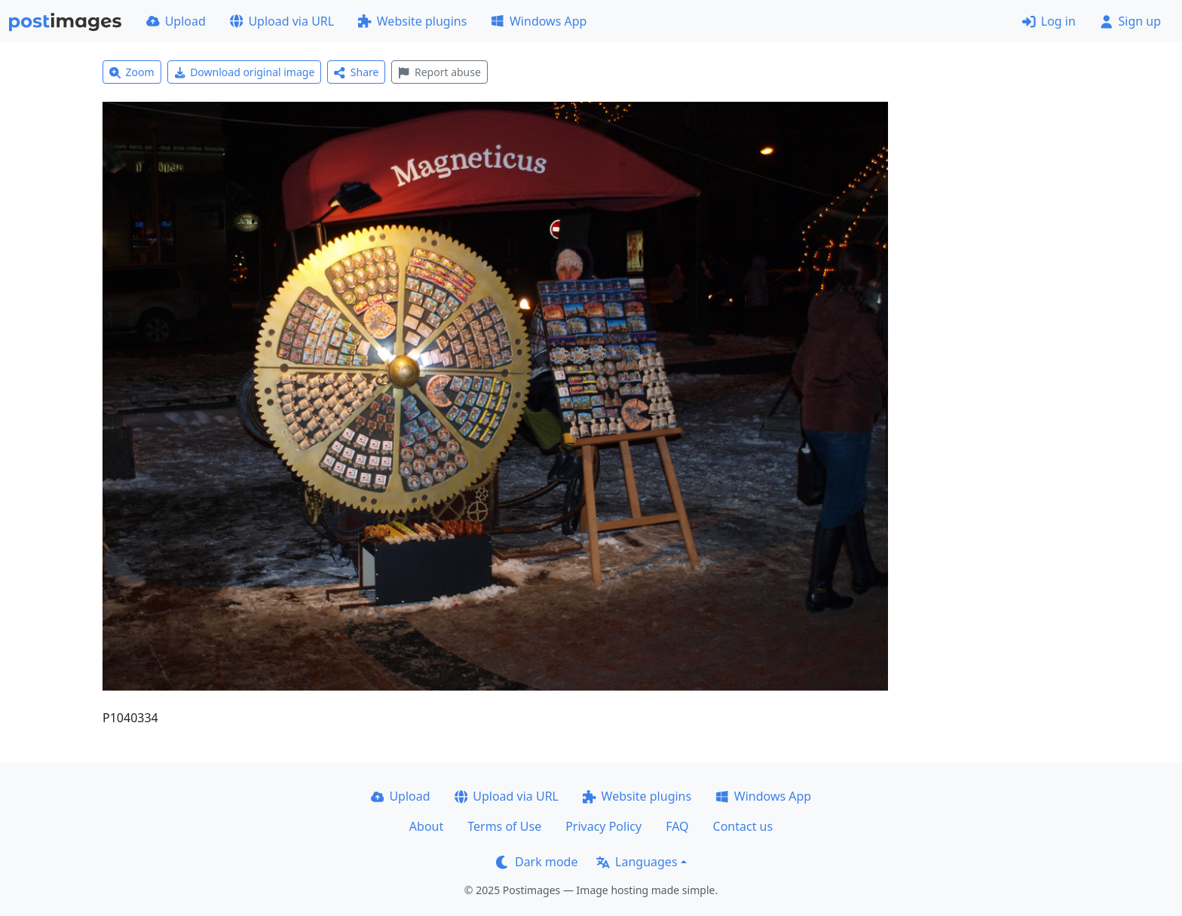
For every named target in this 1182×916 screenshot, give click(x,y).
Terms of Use (504, 826)
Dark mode (536, 861)
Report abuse (439, 72)
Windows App (538, 21)
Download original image (244, 72)
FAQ (677, 826)
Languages (636, 861)
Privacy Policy (603, 826)
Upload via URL (282, 21)
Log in (1049, 21)
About (426, 826)
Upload (176, 21)
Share (356, 72)
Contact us (743, 826)
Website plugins (412, 21)
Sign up (1130, 21)
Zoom (132, 72)
